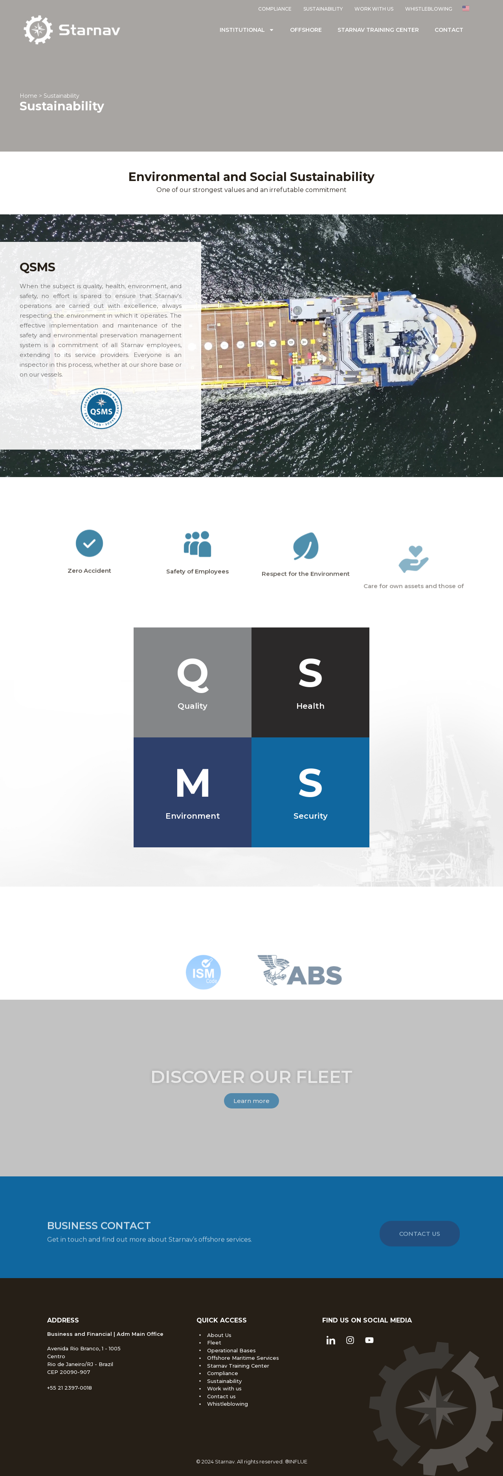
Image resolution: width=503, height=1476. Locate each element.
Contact (449, 29)
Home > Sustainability (49, 96)
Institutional (247, 30)
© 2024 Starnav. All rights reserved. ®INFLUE (251, 1461)
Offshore (306, 29)
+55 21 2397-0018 (69, 1388)
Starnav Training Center (378, 29)
